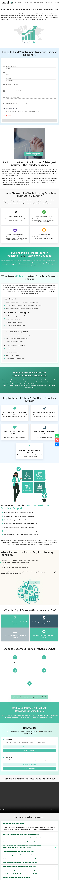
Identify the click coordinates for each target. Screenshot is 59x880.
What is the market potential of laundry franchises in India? (29, 874)
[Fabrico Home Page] (7, 2)
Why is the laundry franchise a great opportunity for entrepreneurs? (29, 842)
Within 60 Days (34, 111)
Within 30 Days (22, 111)
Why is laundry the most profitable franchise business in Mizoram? (29, 846)
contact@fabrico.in (31, 731)
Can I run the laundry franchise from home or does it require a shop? (29, 870)
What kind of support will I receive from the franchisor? (29, 855)
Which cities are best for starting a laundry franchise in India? (29, 863)
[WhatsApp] (57, 436)
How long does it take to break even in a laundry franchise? (29, 866)
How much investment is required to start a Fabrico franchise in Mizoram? (29, 838)
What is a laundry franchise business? (29, 823)
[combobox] (31, 91)
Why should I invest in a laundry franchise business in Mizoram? (29, 834)
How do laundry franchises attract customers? (29, 878)
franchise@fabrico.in (29, 733)
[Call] (57, 440)
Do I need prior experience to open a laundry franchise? (29, 851)
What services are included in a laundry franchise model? (29, 859)
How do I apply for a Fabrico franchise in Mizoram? (29, 847)
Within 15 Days (10, 111)
